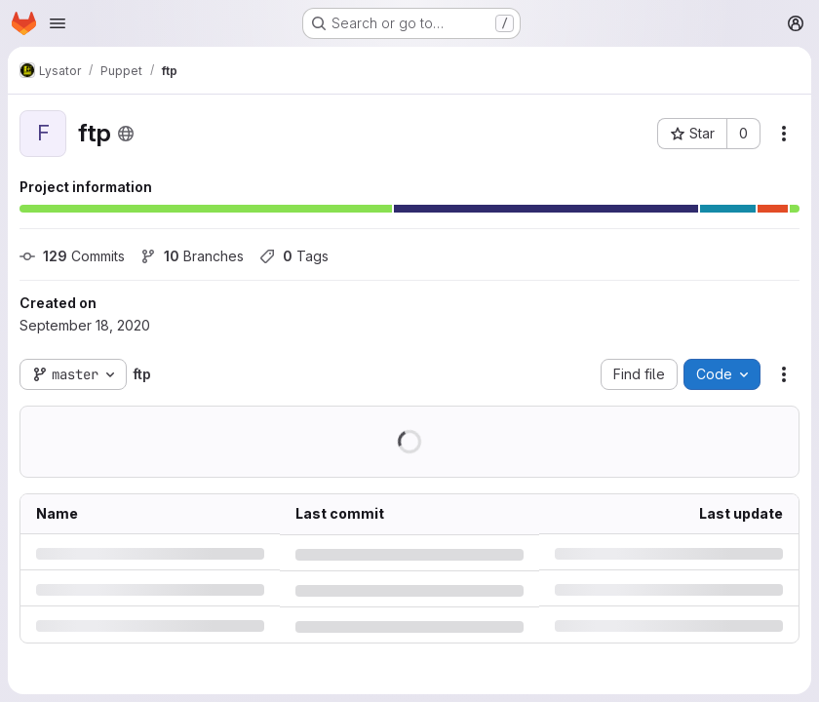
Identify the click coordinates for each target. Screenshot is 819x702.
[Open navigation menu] (57, 23)
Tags (294, 256)
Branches (192, 256)
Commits (72, 256)
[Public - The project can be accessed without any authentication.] (126, 133)
